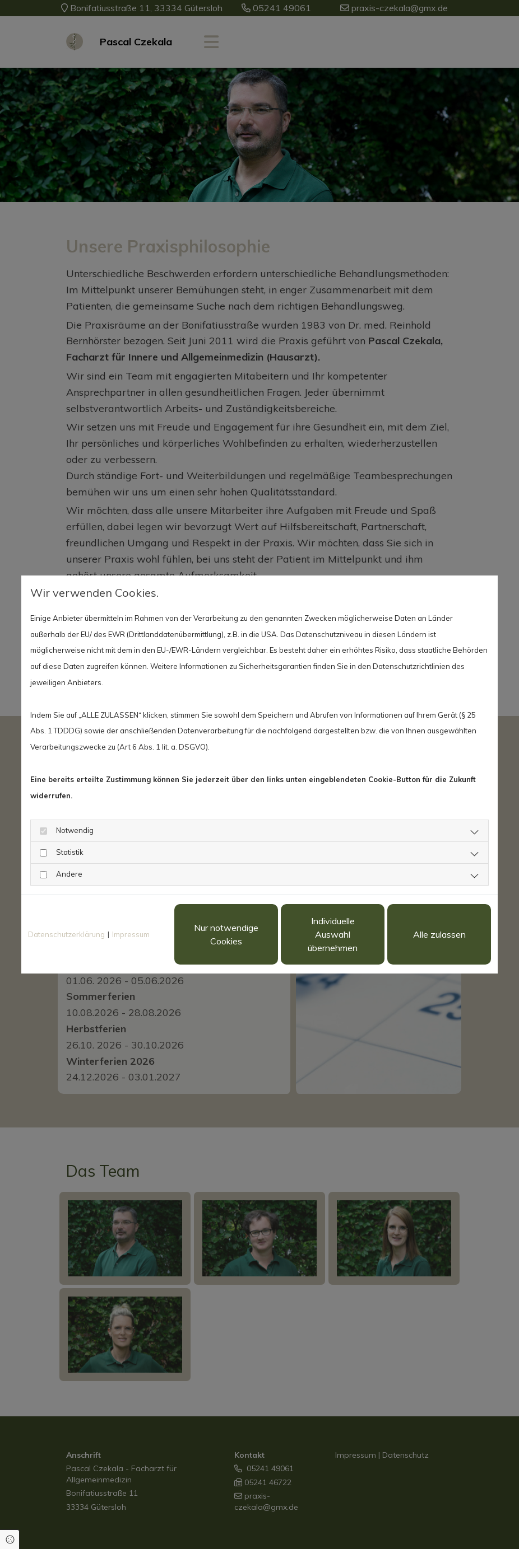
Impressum (131, 934)
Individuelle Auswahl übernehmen (333, 934)
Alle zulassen (439, 934)
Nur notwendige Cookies (226, 934)
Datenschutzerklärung (66, 934)
